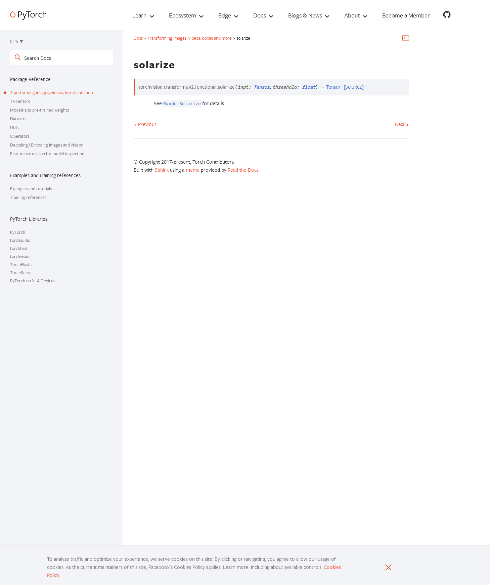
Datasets (18, 118)
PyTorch (17, 232)
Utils (14, 127)
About (352, 15)
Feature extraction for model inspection (47, 153)
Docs (259, 15)
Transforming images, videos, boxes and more (52, 92)
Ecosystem (182, 15)
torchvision (20, 256)
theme (192, 169)
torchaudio (20, 240)
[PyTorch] (28, 15)
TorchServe (21, 272)
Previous (145, 124)
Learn (139, 15)
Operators (19, 136)
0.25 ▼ (17, 41)
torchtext (19, 248)
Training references (28, 197)
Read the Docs (243, 169)
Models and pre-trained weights (39, 110)
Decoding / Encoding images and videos (46, 145)
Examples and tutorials (31, 188)
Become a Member (406, 15)
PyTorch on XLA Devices (32, 280)
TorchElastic (21, 264)
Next (402, 124)
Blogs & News (305, 15)
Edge (224, 15)
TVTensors (20, 101)
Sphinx (162, 169)
